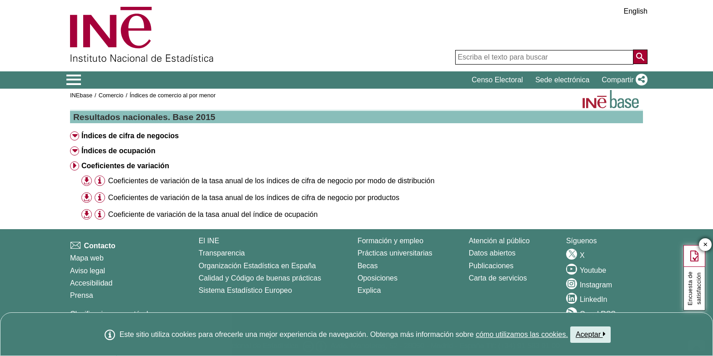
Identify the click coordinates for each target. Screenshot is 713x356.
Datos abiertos (492, 253)
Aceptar (590, 334)
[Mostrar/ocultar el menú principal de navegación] (73, 80)
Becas (367, 266)
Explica (369, 290)
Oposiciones (377, 278)
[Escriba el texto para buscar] (544, 57)
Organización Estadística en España (257, 266)
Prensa (81, 295)
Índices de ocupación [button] (118, 151)
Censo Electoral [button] (497, 80)
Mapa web (87, 258)
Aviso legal (87, 271)
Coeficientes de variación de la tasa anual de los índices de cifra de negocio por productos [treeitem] (253, 197)
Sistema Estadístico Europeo (245, 290)
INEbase (81, 95)
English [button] (636, 11)
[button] (623, 80)
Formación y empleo (390, 241)
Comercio (111, 95)
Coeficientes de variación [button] (125, 166)
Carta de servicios (498, 278)
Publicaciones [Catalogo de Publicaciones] (491, 266)
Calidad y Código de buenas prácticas (260, 278)
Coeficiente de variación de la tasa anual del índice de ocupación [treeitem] (213, 214)
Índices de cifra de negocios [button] (130, 136)
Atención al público (499, 241)
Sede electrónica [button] (562, 80)
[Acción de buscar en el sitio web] (640, 57)
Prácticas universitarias (394, 253)
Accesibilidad (91, 283)
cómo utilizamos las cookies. (522, 334)
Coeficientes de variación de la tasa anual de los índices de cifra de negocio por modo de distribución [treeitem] (271, 181)
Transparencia (222, 253)
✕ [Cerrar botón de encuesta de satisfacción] (705, 244)
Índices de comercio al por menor (173, 95)
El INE (209, 241)
